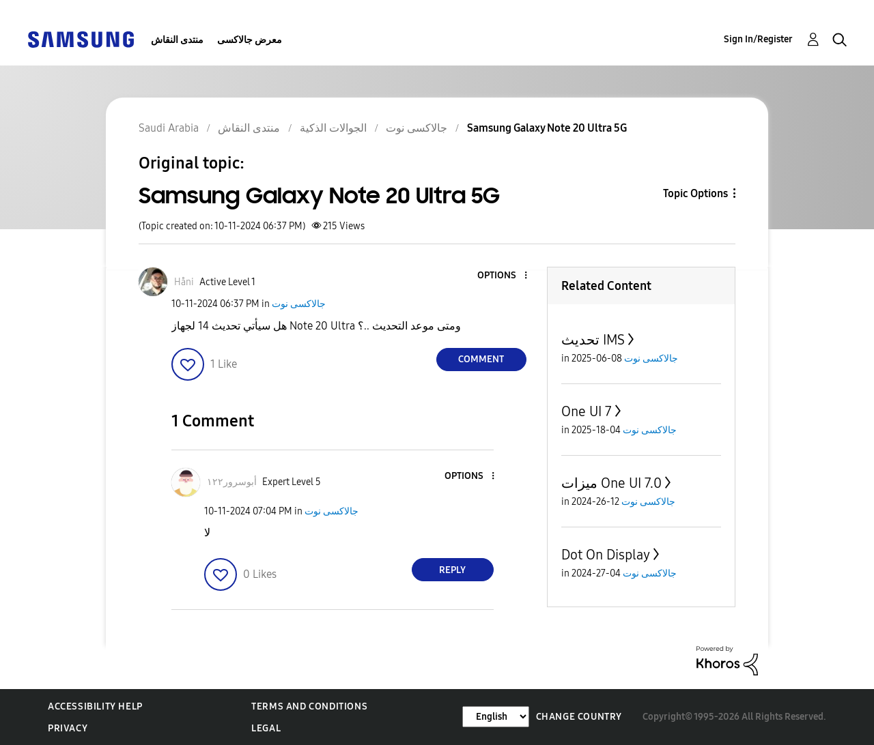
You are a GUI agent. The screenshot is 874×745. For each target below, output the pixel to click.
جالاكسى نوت (299, 304)
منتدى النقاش (177, 40)
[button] (502, 275)
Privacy (67, 728)
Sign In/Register (758, 39)
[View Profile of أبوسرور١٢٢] (232, 482)
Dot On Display (605, 554)
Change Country (579, 716)
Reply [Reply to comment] (452, 570)
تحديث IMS (593, 340)
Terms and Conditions (309, 706)
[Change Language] (495, 716)
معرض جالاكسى (249, 40)
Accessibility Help (95, 706)
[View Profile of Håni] (184, 282)
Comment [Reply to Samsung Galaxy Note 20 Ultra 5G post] (481, 359)
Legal (266, 728)
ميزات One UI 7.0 (611, 483)
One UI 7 (586, 411)
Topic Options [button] (695, 193)
